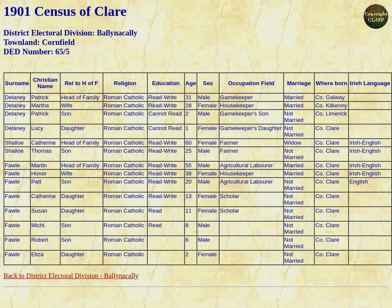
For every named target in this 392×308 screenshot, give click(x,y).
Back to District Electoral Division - (70, 275)
